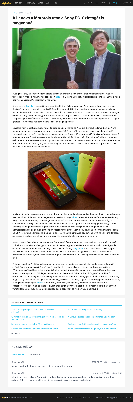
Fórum (90, 398)
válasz (114, 362)
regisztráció (126, 3)
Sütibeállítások (125, 398)
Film (55, 3)
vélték (74, 217)
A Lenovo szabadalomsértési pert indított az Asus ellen (91, 317)
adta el (59, 97)
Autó (48, 3)
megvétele (78, 248)
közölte (30, 106)
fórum (90, 3)
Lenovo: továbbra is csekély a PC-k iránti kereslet (32, 324)
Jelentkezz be (17, 354)
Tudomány (30, 3)
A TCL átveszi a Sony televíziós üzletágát (86, 309)
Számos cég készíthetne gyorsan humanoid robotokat (34, 329)
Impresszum (81, 398)
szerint (40, 282)
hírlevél (103, 3)
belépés (116, 3)
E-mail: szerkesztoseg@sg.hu (106, 398)
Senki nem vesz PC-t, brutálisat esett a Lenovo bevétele (92, 324)
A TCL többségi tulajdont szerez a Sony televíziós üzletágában (32, 310)
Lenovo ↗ (15, 333)
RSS (96, 3)
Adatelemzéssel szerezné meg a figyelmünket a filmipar (92, 329)
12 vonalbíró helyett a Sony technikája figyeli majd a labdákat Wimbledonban (37, 318)
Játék (40, 3)
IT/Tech (18, 3)
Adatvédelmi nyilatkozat (65, 398)
